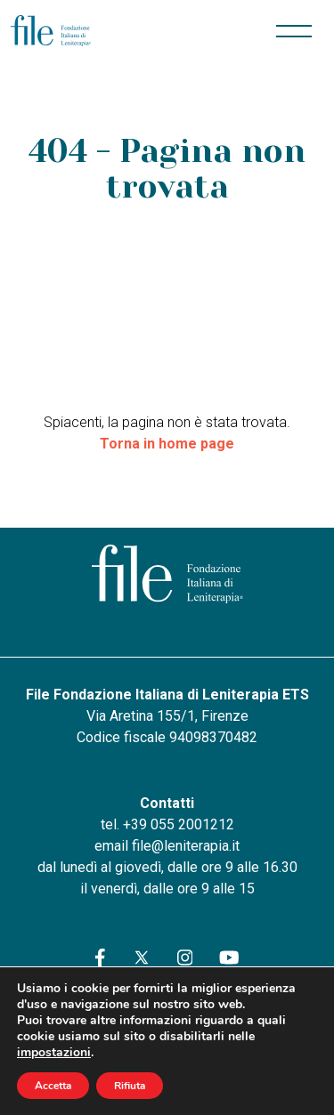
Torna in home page (167, 443)
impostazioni (54, 1053)
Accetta (53, 1086)
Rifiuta (129, 1086)
